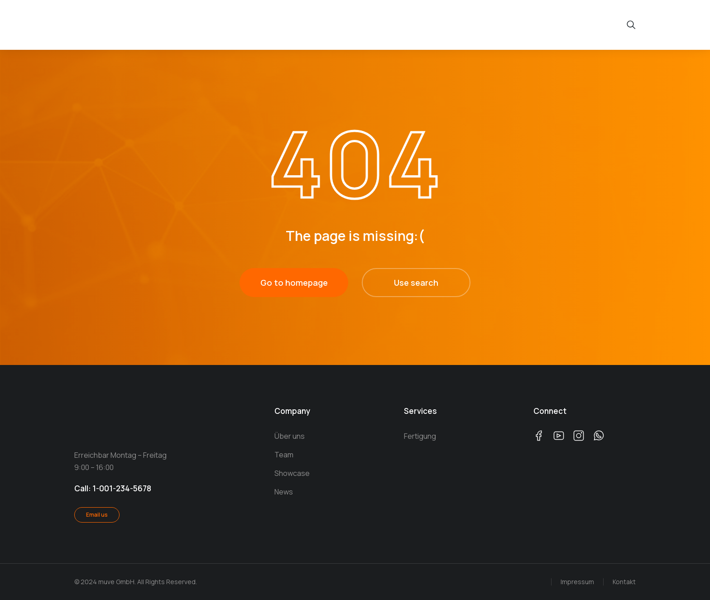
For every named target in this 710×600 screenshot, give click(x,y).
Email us (97, 514)
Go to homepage (294, 282)
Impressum (577, 581)
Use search (416, 282)
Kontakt (624, 581)
